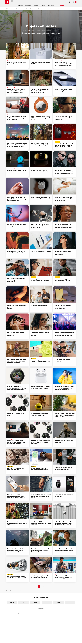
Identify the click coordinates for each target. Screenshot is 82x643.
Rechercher (40, 2)
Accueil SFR (7, 2)
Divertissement (33, 8)
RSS (23, 613)
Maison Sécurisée (50, 5)
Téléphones (35, 5)
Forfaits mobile (28, 5)
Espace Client (76, 2)
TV (56, 5)
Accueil (12, 8)
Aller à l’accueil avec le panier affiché (70, 2)
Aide (61, 2)
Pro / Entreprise (55, 2)
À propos (18, 613)
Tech (23, 8)
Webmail (73, 2)
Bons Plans (62, 5)
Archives (8, 613)
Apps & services (47, 2)
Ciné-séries (18, 8)
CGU (13, 613)
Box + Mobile (42, 5)
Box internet (20, 5)
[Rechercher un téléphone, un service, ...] (26, 2)
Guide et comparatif (42, 8)
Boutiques (65, 2)
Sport (27, 8)
